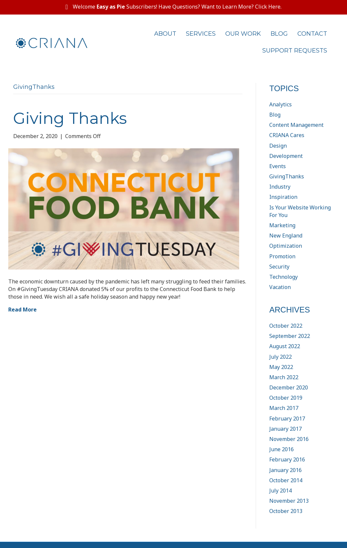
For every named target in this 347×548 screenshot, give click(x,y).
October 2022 (285, 325)
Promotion (282, 256)
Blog (279, 33)
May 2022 (281, 367)
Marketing (282, 225)
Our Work (243, 33)
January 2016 (285, 470)
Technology (283, 276)
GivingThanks (286, 176)
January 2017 (285, 428)
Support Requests (294, 50)
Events (277, 166)
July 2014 (280, 490)
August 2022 (284, 346)
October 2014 (285, 480)
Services (201, 33)
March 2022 (283, 377)
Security (279, 266)
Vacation (280, 287)
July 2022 (280, 356)
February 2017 (287, 418)
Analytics (280, 104)
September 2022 (289, 336)
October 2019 (285, 397)
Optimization (285, 245)
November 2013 (289, 500)
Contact (312, 33)
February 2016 (287, 459)
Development (286, 156)
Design (278, 145)
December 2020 (288, 387)
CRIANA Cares (286, 135)
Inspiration (283, 197)
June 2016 (281, 449)
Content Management (296, 124)
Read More (22, 309)
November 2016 (289, 439)
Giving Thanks (70, 118)
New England (285, 235)
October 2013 (285, 511)
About (165, 33)
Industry (279, 186)
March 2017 (283, 408)
